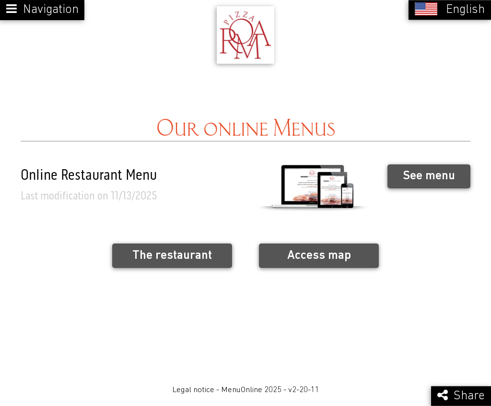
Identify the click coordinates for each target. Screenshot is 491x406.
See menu (429, 176)
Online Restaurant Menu (89, 176)
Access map (319, 256)
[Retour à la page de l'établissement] (245, 35)
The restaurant (172, 256)
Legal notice (193, 390)
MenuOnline (241, 390)
